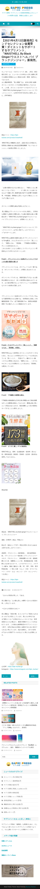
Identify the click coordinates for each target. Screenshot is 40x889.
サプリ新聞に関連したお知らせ (14, 789)
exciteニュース (7, 846)
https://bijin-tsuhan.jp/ (15, 666)
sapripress (19, 67)
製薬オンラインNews (9, 855)
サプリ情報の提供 (10, 785)
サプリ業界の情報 (10, 792)
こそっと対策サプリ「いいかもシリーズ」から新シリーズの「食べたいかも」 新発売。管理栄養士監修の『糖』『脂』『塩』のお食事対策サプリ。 (8, 676)
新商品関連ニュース (8, 64)
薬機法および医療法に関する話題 (15, 808)
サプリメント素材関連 (11, 781)
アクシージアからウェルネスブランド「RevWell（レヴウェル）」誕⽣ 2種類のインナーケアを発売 (19, 746)
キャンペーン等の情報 (11, 777)
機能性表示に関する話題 (12, 804)
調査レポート (8, 812)
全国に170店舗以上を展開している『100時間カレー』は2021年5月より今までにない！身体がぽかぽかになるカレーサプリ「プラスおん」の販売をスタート (34, 676)
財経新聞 (5, 850)
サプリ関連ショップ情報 (12, 796)
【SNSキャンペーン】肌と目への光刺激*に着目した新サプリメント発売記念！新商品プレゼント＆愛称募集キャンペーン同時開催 (20, 705)
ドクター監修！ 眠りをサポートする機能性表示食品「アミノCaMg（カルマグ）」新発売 (19, 726)
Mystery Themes (31, 887)
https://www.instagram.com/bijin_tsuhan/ (24, 669)
